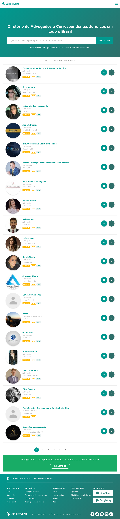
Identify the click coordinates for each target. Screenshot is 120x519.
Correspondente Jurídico (35, 502)
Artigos (55, 498)
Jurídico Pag (30, 498)
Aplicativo (75, 492)
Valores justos (58, 495)
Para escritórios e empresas (36, 495)
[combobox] (51, 40)
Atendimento (12, 502)
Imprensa (10, 498)
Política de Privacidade (73, 514)
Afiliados (56, 492)
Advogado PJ (76, 498)
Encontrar (104, 40)
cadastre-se (60, 466)
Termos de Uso (56, 514)
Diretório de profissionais (81, 495)
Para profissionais (32, 492)
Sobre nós (11, 495)
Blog (54, 502)
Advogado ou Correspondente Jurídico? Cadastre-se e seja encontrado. (60, 47)
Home (9, 492)
